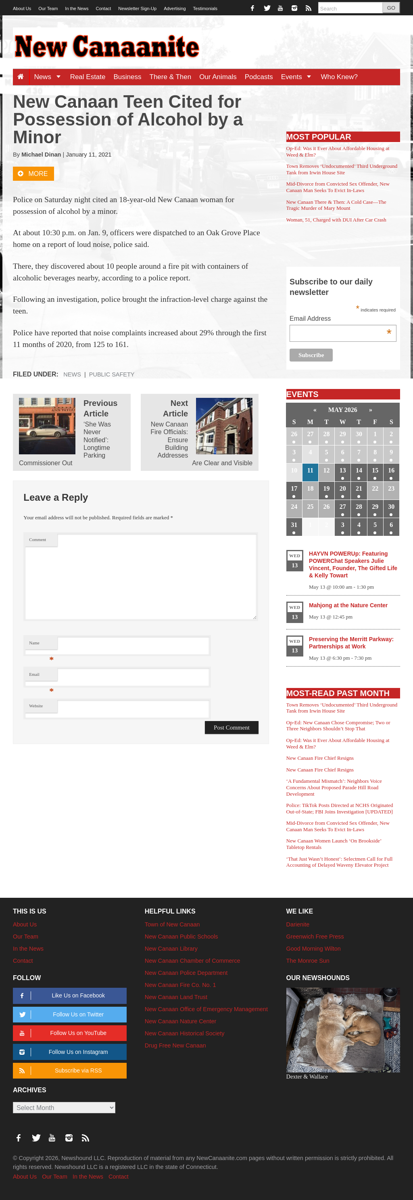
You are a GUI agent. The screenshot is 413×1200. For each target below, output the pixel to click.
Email (41, 676)
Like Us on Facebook (61, 995)
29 (343, 434)
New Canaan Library (171, 948)
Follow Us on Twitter (60, 1014)
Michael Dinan (41, 154)
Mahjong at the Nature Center (348, 605)
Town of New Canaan (172, 924)
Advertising (175, 8)
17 (294, 488)
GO (391, 8)
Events (299, 77)
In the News (76, 8)
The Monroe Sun (308, 960)
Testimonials (205, 8)
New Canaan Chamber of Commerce (192, 960)
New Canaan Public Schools (181, 936)
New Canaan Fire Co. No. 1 (180, 985)
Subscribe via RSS (59, 1070)
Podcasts (259, 77)
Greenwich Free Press (315, 936)
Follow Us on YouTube (61, 1033)
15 (375, 470)
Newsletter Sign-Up (137, 8)
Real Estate (88, 77)
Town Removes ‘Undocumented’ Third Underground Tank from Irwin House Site (342, 169)
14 (359, 470)
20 (343, 488)
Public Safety (112, 374)
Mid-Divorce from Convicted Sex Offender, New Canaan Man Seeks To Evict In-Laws (338, 187)
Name (41, 645)
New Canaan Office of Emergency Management (206, 1009)
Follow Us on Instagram (62, 1052)
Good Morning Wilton (313, 948)
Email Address (341, 319)
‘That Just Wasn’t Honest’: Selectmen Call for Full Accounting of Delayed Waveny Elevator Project (339, 862)
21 (359, 488)
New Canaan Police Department (186, 973)
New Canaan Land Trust (176, 997)
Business (128, 77)
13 (343, 470)
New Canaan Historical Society (185, 1033)
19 (326, 488)
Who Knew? (339, 77)
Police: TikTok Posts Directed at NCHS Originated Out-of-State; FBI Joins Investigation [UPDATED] (339, 808)
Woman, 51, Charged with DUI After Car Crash (336, 220)
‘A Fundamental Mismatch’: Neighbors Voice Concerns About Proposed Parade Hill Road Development (334, 787)
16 (391, 470)
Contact (103, 8)
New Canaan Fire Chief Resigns (320, 758)
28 (326, 434)
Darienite (298, 924)
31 (294, 524)
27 (310, 434)
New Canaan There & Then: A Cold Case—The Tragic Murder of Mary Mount (336, 205)
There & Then (171, 77)
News (50, 77)
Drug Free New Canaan (175, 1045)
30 (359, 434)
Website (36, 706)
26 (294, 434)
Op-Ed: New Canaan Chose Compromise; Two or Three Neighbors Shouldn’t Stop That (338, 725)
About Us (22, 8)
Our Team (48, 8)
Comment (37, 539)
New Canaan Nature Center (181, 1021)
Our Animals (218, 77)
